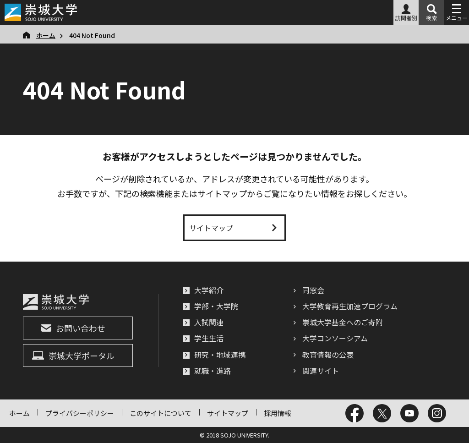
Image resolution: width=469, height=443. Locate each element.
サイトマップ (227, 413)
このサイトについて (160, 413)
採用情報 (277, 413)
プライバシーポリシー (79, 413)
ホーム (19, 413)
